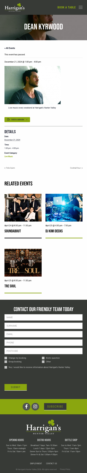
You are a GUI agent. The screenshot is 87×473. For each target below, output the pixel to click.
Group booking (15, 361)
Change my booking (17, 358)
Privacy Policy (65, 469)
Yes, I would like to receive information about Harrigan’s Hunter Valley (39, 367)
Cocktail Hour (75, 168)
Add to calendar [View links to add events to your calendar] (17, 120)
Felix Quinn (10, 168)
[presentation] (23, 376)
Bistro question (53, 358)
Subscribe (55, 406)
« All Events (9, 48)
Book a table (66, 7)
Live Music (8, 156)
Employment (36, 463)
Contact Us (51, 463)
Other (48, 361)
